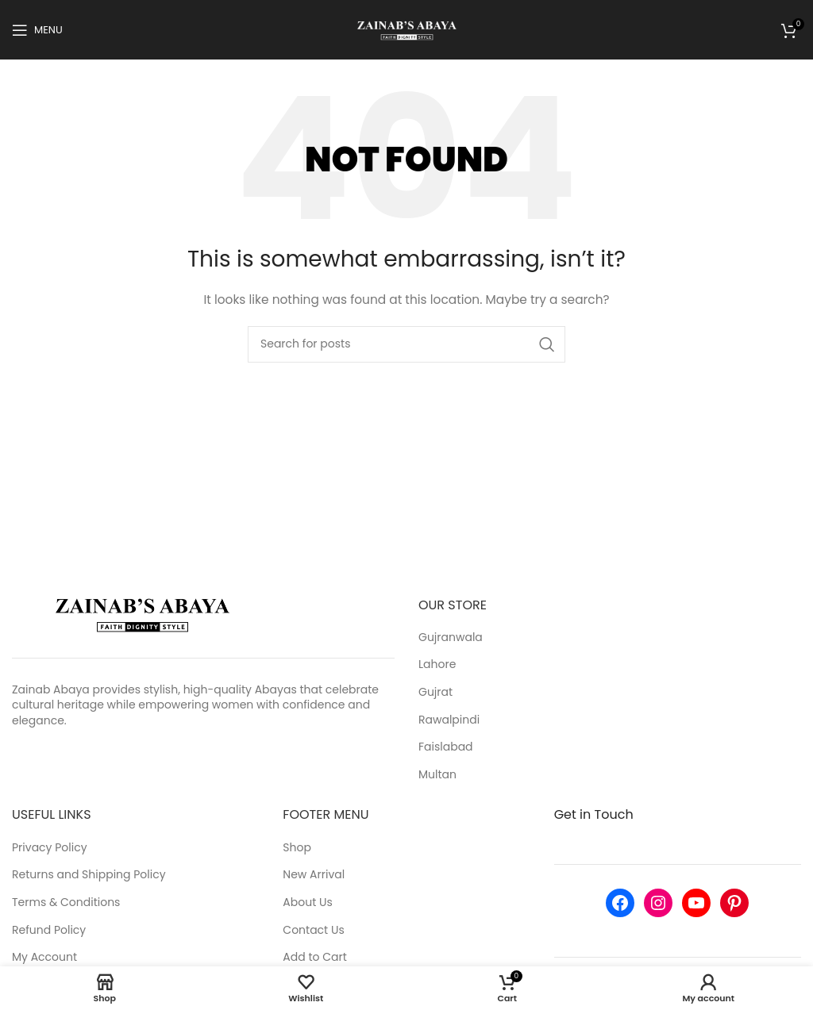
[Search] (406, 344)
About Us (307, 902)
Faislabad (445, 747)
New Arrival (314, 874)
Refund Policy (49, 930)
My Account (44, 957)
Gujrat (435, 692)
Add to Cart (315, 957)
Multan (437, 774)
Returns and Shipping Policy (89, 874)
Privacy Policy (49, 847)
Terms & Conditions (66, 902)
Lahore (437, 664)
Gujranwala (450, 637)
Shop (297, 847)
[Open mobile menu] (37, 30)
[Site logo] (407, 28)
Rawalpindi (449, 720)
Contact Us (313, 930)
